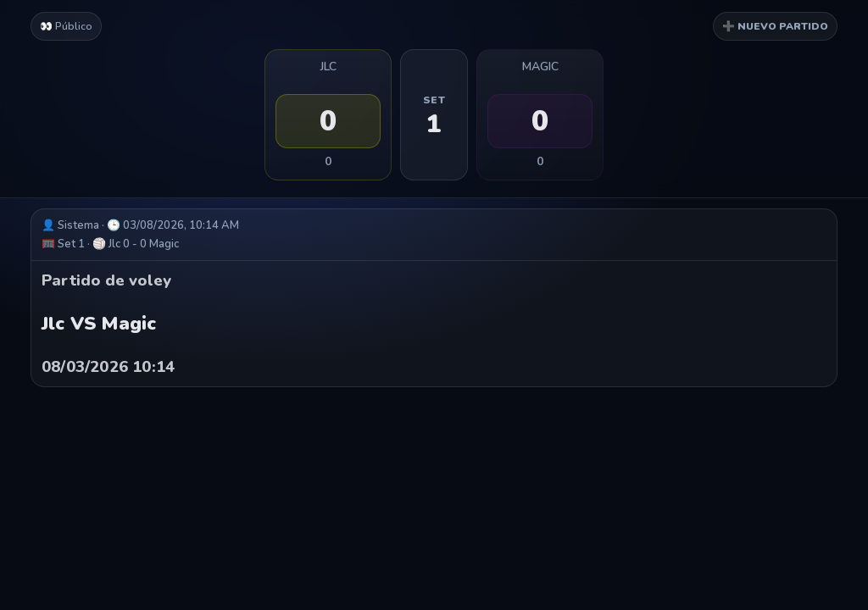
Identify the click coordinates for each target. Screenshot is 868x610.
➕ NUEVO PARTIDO (775, 26)
